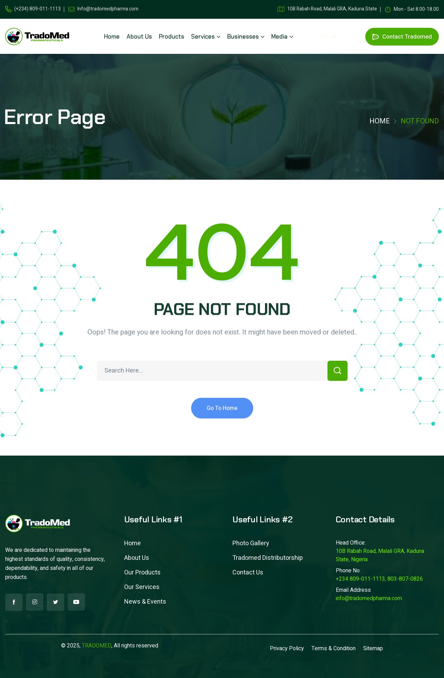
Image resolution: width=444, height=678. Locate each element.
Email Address (353, 590)
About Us (136, 558)
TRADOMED (96, 646)
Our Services (142, 587)
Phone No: (348, 570)
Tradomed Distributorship (267, 558)
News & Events (145, 601)
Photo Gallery (250, 543)
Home (379, 121)
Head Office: (351, 543)
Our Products (142, 572)
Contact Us (247, 572)
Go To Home (222, 416)
